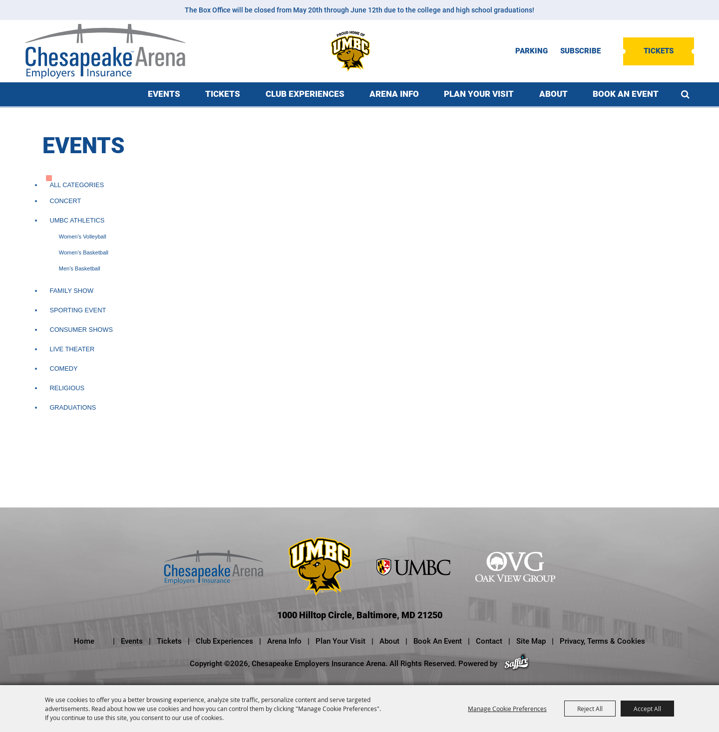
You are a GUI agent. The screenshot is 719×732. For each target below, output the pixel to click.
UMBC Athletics (76, 220)
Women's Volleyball (82, 237)
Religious (66, 388)
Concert (65, 201)
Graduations (72, 407)
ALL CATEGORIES (76, 185)
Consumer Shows (81, 329)
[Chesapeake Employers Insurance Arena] (105, 51)
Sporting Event (77, 310)
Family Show (71, 290)
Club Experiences (305, 94)
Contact (489, 641)
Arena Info (394, 94)
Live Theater (71, 349)
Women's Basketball (83, 252)
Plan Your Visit (479, 94)
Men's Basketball (79, 268)
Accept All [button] (647, 709)
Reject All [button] (590, 709)
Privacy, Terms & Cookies (602, 641)
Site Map (531, 641)
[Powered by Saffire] (516, 663)
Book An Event (626, 94)
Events (164, 94)
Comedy (63, 368)
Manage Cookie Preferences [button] (507, 709)
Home (84, 641)
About (553, 94)
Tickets (659, 50)
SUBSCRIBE (580, 51)
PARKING (531, 51)
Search (685, 94)
